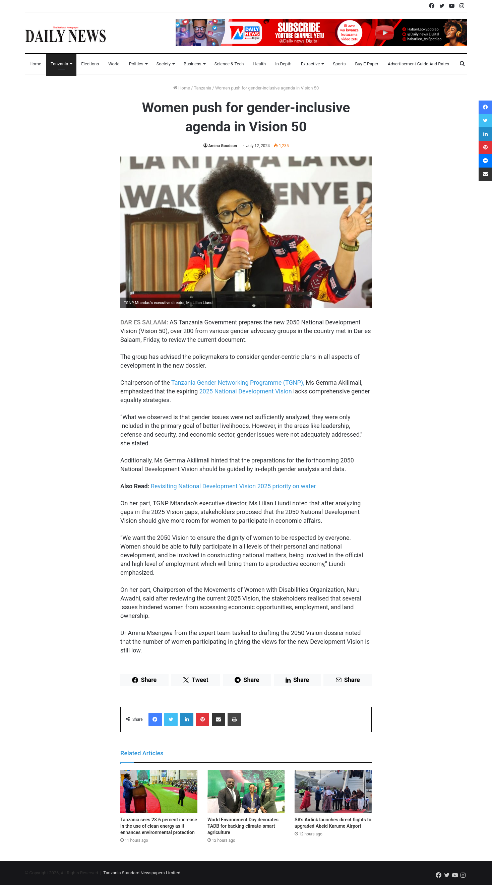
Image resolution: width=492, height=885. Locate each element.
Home (35, 63)
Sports (339, 63)
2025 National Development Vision (245, 391)
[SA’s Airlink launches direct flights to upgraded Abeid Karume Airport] (333, 791)
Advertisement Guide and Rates (418, 63)
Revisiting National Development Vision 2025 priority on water (233, 486)
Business (192, 63)
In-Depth (283, 63)
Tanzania (59, 63)
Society (164, 63)
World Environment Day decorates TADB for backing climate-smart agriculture (243, 826)
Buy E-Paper (366, 63)
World (114, 63)
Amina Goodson (222, 145)
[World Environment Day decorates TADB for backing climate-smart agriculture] (246, 791)
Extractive (310, 63)
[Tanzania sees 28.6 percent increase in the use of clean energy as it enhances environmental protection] (158, 791)
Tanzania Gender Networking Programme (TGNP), (237, 382)
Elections (90, 63)
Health (259, 63)
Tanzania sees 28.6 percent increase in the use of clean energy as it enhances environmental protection (158, 826)
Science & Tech (229, 63)
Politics (136, 63)
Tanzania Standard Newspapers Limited (141, 872)
